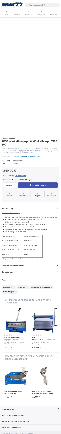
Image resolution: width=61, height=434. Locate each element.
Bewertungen (7, 272)
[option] (9, 287)
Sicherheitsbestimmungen (13, 266)
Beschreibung (7, 208)
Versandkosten (20, 176)
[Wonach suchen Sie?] (42, 5)
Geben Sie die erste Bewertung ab (27, 156)
